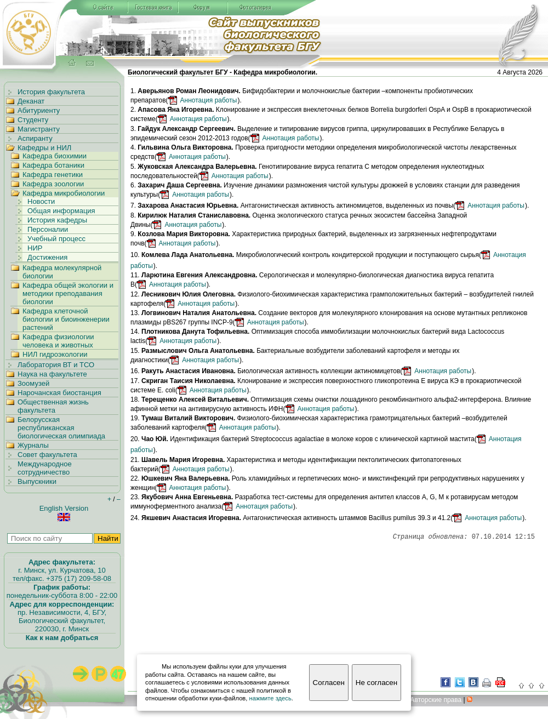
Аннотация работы (208, 100)
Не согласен (376, 682)
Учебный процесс (56, 239)
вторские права (435, 700)
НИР (34, 248)
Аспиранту (35, 138)
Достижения (47, 257)
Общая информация (61, 211)
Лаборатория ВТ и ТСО (56, 365)
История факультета (51, 92)
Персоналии (47, 229)
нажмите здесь (270, 698)
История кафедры (57, 220)
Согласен (329, 682)
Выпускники (37, 481)
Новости (41, 201)
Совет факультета (47, 454)
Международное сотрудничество (45, 468)
